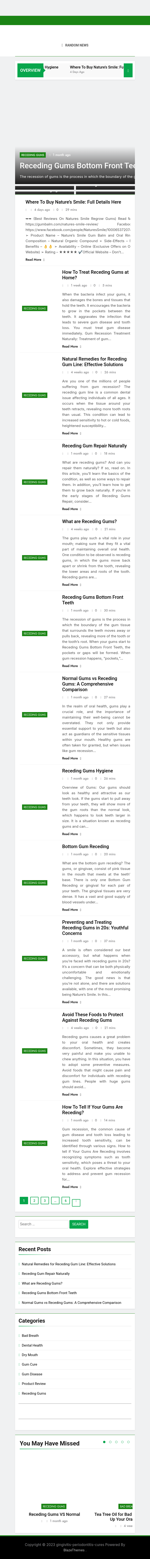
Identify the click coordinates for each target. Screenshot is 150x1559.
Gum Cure (29, 1364)
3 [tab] (116, 1442)
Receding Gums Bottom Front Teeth (82, 165)
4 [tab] (122, 1442)
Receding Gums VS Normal (54, 1514)
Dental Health (32, 1345)
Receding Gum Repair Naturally (94, 446)
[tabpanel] (54, 1491)
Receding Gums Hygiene (59, 67)
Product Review (34, 1384)
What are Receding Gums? (89, 521)
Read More (35, 259)
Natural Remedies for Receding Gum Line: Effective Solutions (94, 361)
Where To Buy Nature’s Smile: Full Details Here (73, 202)
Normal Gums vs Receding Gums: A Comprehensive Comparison (89, 684)
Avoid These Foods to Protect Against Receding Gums (92, 1017)
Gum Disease (32, 1374)
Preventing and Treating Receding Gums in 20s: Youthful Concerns (95, 927)
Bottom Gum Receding (85, 846)
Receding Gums (32, 155)
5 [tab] (128, 1442)
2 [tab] (110, 1442)
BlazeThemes (74, 1550)
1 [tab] (104, 1442)
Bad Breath (30, 1336)
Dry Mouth (30, 1355)
